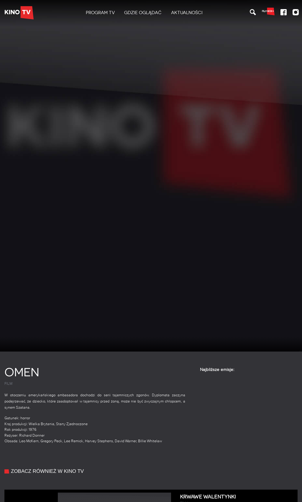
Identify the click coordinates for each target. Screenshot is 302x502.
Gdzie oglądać (143, 12)
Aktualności (187, 12)
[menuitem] (100, 12)
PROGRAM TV (100, 12)
